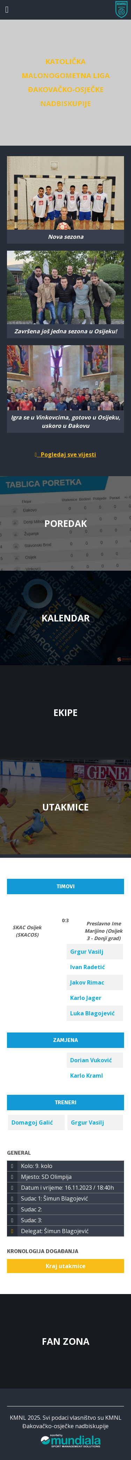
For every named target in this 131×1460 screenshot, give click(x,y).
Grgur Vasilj (86, 951)
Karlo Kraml (86, 1075)
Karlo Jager (85, 998)
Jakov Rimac (87, 982)
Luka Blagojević (92, 1013)
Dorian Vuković (91, 1060)
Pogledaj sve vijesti (65, 454)
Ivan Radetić (87, 967)
